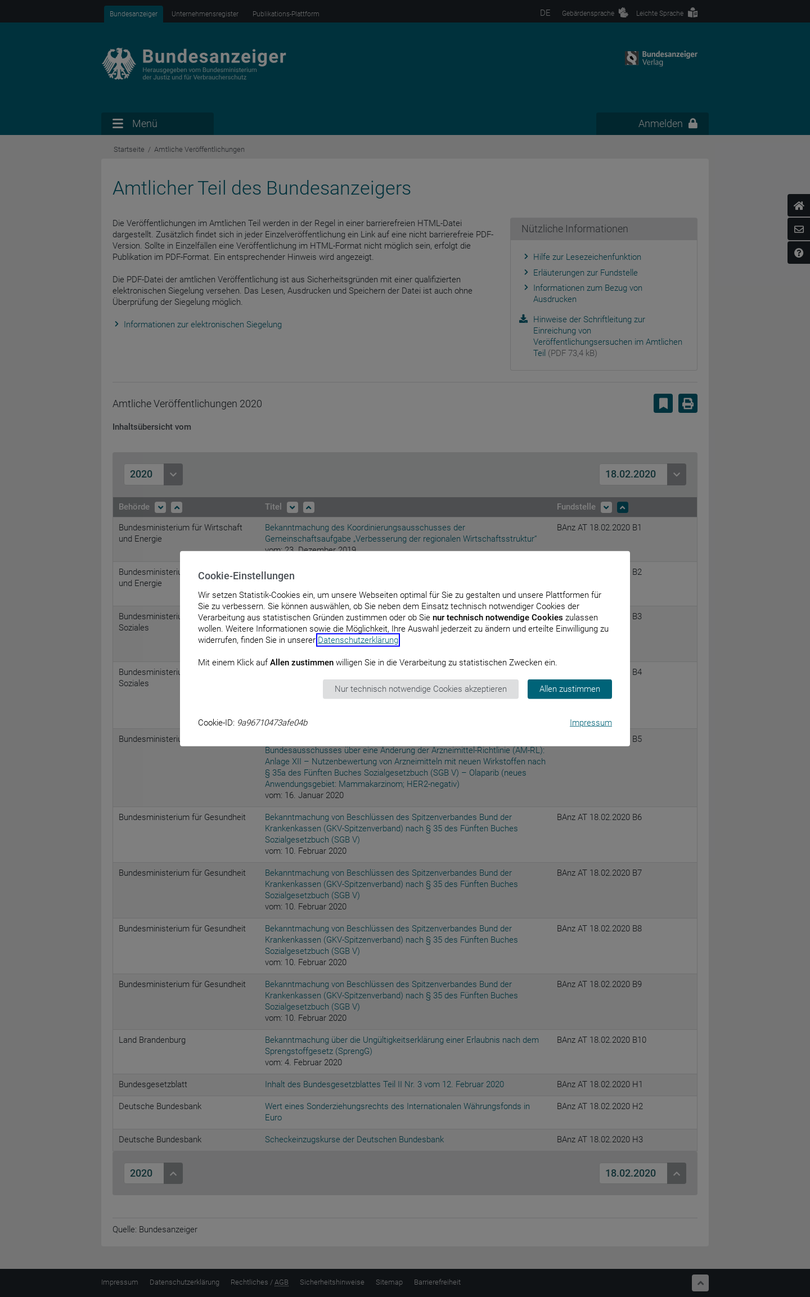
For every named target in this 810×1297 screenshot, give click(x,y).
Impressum (591, 722)
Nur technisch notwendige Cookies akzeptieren (421, 689)
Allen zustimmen (569, 689)
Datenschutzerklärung (358, 640)
